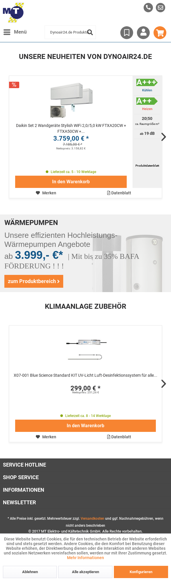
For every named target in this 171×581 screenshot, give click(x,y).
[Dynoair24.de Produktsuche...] (70, 32)
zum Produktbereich (34, 281)
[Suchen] (90, 32)
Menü (15, 31)
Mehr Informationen (85, 557)
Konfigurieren (141, 572)
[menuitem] (160, 7)
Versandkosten (92, 519)
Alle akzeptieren (85, 572)
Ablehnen (30, 572)
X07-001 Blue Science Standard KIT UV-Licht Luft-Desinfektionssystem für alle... (85, 375)
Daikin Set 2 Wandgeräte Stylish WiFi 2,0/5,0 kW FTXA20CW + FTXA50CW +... (71, 128)
